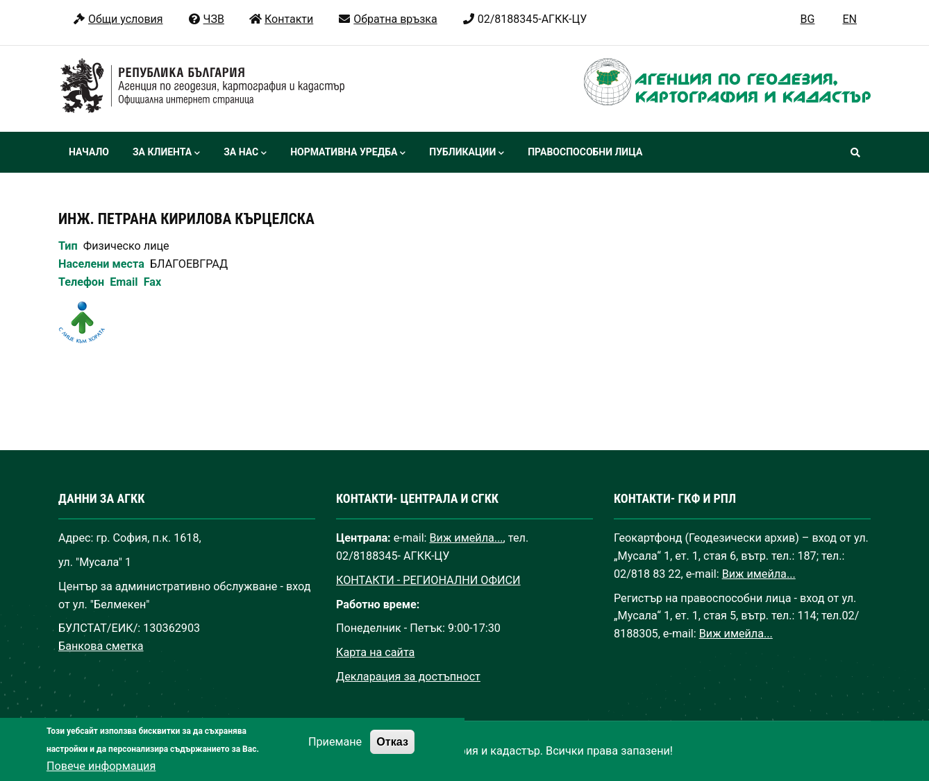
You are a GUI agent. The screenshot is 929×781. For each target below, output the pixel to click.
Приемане (335, 753)
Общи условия (117, 19)
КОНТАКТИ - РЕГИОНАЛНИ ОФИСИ (428, 580)
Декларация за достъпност (408, 676)
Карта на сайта (375, 652)
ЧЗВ (205, 19)
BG (808, 19)
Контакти (281, 19)
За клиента (166, 153)
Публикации (466, 153)
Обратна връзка (387, 19)
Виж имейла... (466, 537)
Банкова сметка (101, 646)
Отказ (392, 753)
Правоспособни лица (585, 151)
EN (849, 19)
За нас (245, 153)
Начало (89, 151)
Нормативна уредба (347, 153)
